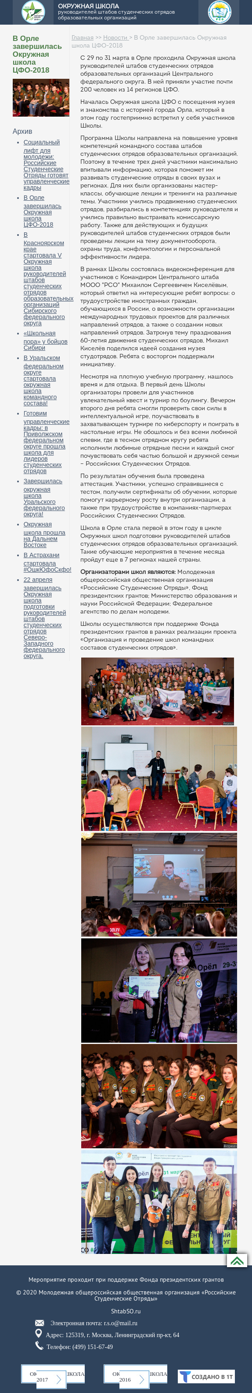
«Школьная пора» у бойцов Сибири (46, 340)
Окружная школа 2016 (139, 1377)
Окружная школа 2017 (57, 1377)
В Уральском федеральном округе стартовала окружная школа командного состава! (44, 380)
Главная (83, 38)
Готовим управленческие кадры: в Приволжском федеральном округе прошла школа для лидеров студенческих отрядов (47, 442)
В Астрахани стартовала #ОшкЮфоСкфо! (48, 562)
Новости (116, 38)
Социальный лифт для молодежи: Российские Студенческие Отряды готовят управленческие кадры (47, 165)
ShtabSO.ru (126, 1311)
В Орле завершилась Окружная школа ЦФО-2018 (42, 211)
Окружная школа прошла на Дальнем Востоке (44, 534)
